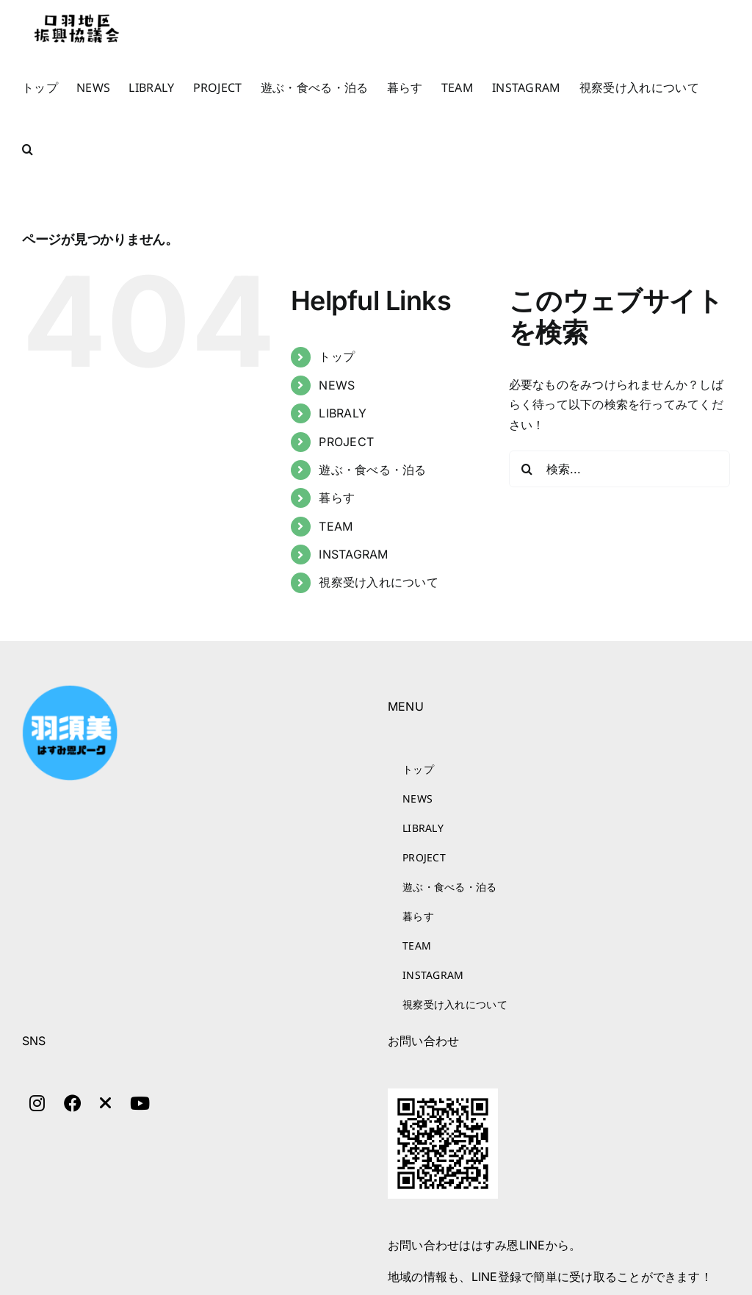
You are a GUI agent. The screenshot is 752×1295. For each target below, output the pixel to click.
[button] (27, 149)
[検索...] (619, 469)
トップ (337, 356)
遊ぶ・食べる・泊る (372, 469)
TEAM (335, 526)
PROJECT (346, 441)
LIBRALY (342, 413)
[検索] (527, 469)
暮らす (337, 497)
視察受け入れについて (378, 582)
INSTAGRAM (353, 554)
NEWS (337, 385)
